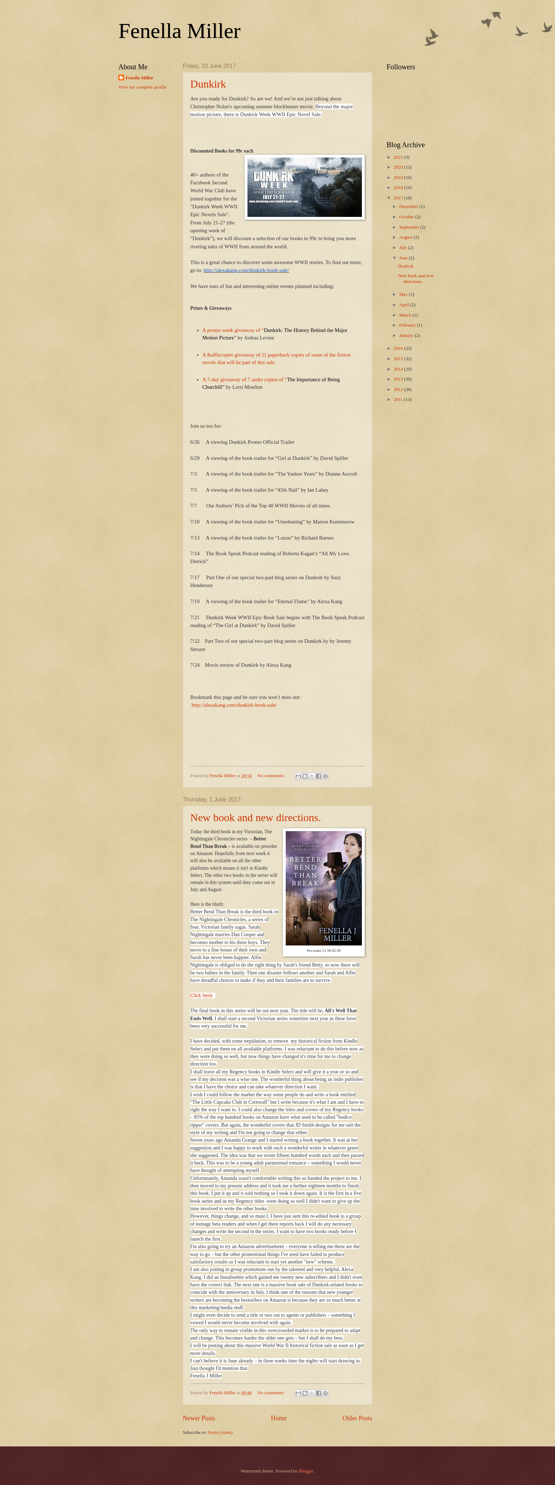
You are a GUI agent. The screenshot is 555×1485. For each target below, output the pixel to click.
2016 (399, 348)
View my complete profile (142, 87)
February (408, 325)
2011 (399, 399)
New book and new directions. (255, 817)
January (406, 335)
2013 (399, 379)
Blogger (306, 1471)
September (409, 227)
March (405, 315)
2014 (399, 369)
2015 (399, 358)
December (409, 206)
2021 (399, 157)
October (407, 216)
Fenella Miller (179, 31)
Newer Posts (199, 1418)
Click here (201, 995)
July (403, 247)
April (404, 304)
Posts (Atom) (220, 1432)
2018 (399, 187)
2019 (399, 177)
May (404, 294)
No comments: (271, 775)
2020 (399, 167)
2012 (399, 389)
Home (278, 1418)
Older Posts (357, 1418)
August (406, 237)
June (404, 257)
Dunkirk (208, 84)
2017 (399, 197)
